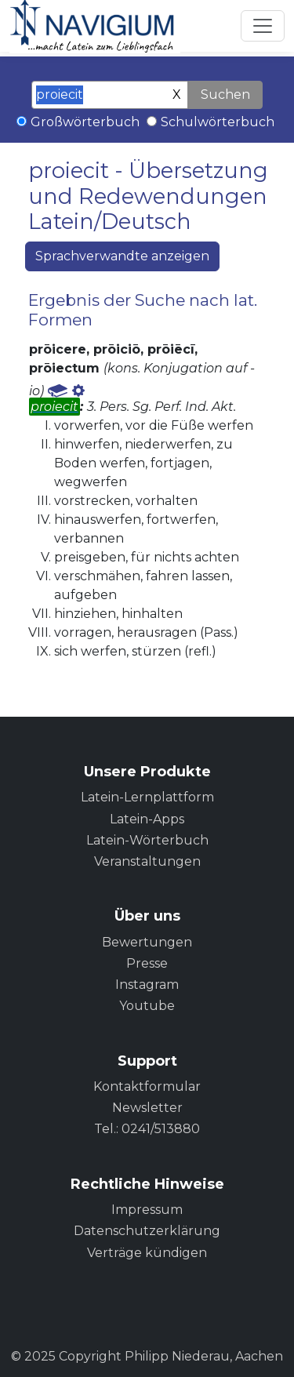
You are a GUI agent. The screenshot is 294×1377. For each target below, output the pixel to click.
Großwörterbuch (85, 121)
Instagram (147, 984)
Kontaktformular (147, 1086)
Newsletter (147, 1107)
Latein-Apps (147, 819)
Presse (147, 963)
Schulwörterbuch (217, 121)
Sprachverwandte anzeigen (122, 256)
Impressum (147, 1209)
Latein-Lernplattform (147, 797)
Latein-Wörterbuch (147, 840)
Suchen (225, 94)
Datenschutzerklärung (147, 1230)
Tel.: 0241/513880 (147, 1128)
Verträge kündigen (147, 1252)
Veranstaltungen (147, 861)
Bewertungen (147, 942)
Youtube (147, 1005)
